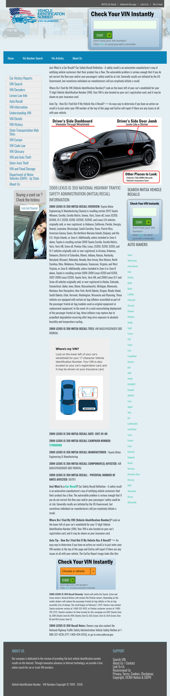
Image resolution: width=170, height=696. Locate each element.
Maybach (131, 457)
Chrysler (131, 305)
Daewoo (131, 311)
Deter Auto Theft (19, 162)
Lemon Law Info (18, 95)
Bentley (131, 277)
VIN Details (16, 118)
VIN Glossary (17, 151)
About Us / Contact (124, 663)
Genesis (131, 361)
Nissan (130, 496)
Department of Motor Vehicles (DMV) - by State (24, 176)
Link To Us (119, 666)
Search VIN (119, 659)
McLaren (131, 468)
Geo (129, 367)
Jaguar (130, 406)
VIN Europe (16, 139)
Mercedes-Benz (134, 474)
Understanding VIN (20, 112)
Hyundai (131, 390)
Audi (129, 271)
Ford (129, 350)
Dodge (130, 322)
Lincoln (130, 440)
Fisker (130, 345)
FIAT (129, 339)
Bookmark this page (128, 4)
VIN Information (19, 107)
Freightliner (132, 356)
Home (11, 58)
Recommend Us (122, 670)
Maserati (131, 451)
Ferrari (130, 333)
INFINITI (131, 395)
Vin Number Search (33, 58)
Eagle (130, 328)
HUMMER (131, 384)
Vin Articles (58, 58)
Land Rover (132, 429)
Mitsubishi (132, 491)
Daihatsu (131, 316)
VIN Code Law (18, 145)
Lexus (130, 435)
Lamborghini (133, 423)
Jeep (129, 412)
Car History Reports (21, 78)
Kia (129, 418)
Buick (130, 288)
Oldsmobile (132, 502)
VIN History (16, 124)
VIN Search (16, 83)
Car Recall (71, 486)
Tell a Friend (158, 4)
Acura (130, 255)
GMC (130, 373)
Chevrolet (131, 300)
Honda (130, 378)
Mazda (130, 463)
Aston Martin (133, 266)
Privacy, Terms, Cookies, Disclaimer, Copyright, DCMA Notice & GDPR (133, 675)
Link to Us (145, 4)
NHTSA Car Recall (108, 4)
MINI (130, 485)
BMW (130, 283)
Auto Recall (16, 101)
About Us (77, 58)
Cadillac (131, 294)
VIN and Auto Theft (20, 157)
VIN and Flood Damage (22, 168)
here (101, 44)
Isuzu (130, 401)
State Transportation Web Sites (24, 132)
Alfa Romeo (132, 260)
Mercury (131, 479)
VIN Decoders (17, 89)
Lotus (130, 446)
